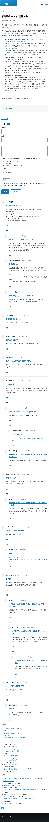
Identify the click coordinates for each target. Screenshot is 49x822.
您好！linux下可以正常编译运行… (18, 361)
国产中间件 (6, 742)
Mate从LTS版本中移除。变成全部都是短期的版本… (18, 778)
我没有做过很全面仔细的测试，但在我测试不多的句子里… (20, 790)
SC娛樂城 (6, 785)
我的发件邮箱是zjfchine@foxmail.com (32, 438)
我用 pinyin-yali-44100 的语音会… (22, 296)
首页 (2, 11)
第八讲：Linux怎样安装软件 (11, 755)
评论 (2, 144)
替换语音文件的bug (13, 206)
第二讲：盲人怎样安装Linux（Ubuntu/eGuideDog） (18, 769)
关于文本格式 (45, 159)
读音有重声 (10, 384)
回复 (7, 226)
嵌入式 (8, 579)
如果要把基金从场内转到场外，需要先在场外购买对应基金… (21, 799)
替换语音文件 (14, 264)
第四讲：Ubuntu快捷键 (10, 764)
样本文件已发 (17, 434)
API (10, 553)
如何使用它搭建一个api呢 (15, 531)
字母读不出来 (11, 478)
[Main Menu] (44, 4)
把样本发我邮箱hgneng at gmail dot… (23, 412)
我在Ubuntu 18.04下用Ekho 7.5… (21, 240)
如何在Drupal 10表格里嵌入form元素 (14, 737)
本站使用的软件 (7, 172)
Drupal (10, 816)
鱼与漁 (5, 783)
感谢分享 (6, 787)
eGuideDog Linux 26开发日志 (12, 733)
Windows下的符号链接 (10, 746)
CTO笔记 (4, 4)
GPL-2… (12, 709)
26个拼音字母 (7, 796)
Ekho (10, 108)
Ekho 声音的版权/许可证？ (16, 686)
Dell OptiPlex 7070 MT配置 (11, 751)
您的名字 (3, 127)
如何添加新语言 (12, 340)
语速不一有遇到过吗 (9, 794)
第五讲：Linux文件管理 (10, 760)
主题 (2, 136)
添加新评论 (4, 119)
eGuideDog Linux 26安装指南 (12, 728)
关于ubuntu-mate (8, 781)
